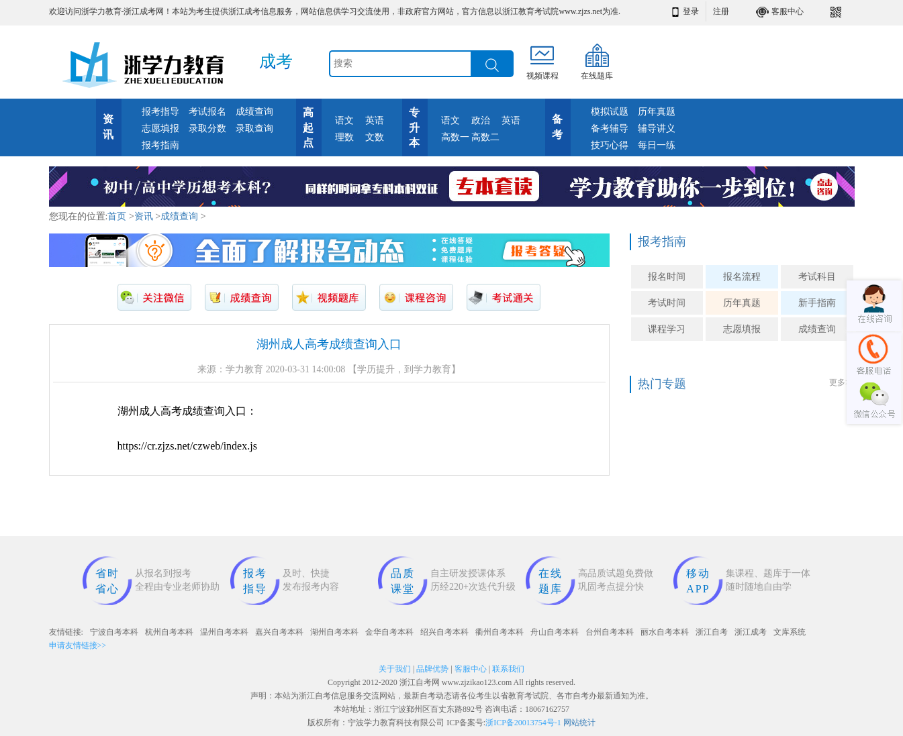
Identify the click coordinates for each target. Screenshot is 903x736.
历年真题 (656, 112)
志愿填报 (160, 128)
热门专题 (662, 383)
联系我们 (508, 669)
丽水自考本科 (664, 632)
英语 (374, 120)
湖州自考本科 (334, 632)
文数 (374, 137)
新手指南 (817, 303)
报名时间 (666, 277)
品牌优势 (432, 669)
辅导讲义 (656, 128)
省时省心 (107, 581)
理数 (344, 137)
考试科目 (817, 277)
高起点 (308, 128)
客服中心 (787, 11)
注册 (721, 11)
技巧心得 (609, 145)
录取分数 (207, 128)
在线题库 (550, 581)
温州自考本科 (224, 632)
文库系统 (789, 632)
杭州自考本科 (169, 632)
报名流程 (742, 277)
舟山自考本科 (554, 632)
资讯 (143, 216)
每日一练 (656, 145)
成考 (276, 61)
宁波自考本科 (114, 632)
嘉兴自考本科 (279, 632)
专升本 (414, 128)
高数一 (455, 137)
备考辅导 (609, 128)
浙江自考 (712, 632)
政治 (480, 120)
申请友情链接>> (78, 645)
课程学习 (666, 329)
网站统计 (579, 722)
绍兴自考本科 (444, 632)
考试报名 (207, 112)
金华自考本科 (389, 632)
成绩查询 (254, 112)
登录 (691, 11)
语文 (344, 120)
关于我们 (395, 669)
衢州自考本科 (499, 632)
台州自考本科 (609, 632)
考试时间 (666, 303)
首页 (116, 216)
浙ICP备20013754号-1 (523, 722)
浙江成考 (750, 632)
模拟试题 (609, 112)
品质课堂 (403, 581)
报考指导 (160, 112)
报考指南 (160, 145)
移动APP (698, 581)
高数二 (485, 137)
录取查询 (254, 128)
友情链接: (66, 632)
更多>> (842, 382)
